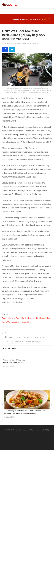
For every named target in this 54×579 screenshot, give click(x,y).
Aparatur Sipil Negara (24, 337)
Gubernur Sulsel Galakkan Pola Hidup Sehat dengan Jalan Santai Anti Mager (14, 362)
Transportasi (18, 342)
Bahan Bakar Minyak (33, 342)
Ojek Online (39, 337)
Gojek (8, 342)
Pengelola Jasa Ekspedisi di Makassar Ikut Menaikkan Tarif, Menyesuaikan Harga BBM (26, 320)
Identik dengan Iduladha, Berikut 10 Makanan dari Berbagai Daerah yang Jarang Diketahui (24, 412)
